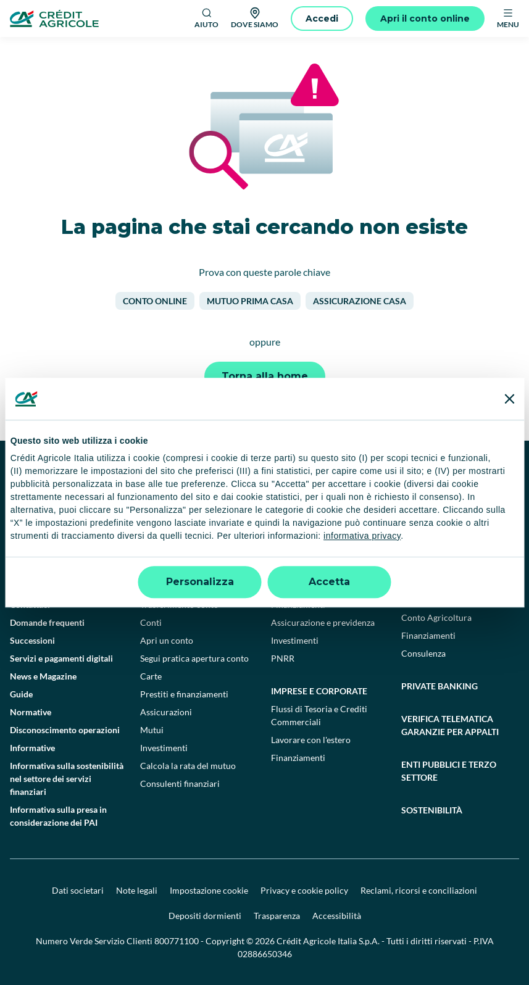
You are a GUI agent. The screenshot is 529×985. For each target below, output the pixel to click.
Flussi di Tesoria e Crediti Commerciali (319, 715)
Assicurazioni (166, 712)
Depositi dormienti (205, 915)
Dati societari (78, 890)
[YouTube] (383, 477)
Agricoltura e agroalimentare (440, 575)
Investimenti (164, 747)
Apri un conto (166, 640)
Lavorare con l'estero (311, 739)
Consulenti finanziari (180, 783)
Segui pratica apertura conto (194, 658)
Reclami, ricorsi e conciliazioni (418, 890)
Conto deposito (169, 586)
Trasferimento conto (179, 604)
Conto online (155, 301)
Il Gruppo (28, 568)
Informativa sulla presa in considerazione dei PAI (58, 816)
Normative (30, 712)
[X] (464, 477)
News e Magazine (43, 676)
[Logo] (54, 18)
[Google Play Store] (47, 514)
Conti (151, 622)
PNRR (282, 658)
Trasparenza (277, 915)
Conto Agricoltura (436, 617)
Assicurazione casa (359, 301)
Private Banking (439, 686)
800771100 (176, 941)
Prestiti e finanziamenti (184, 694)
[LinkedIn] (410, 477)
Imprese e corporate (319, 691)
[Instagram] (437, 477)
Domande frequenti (47, 622)
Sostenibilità (431, 810)
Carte (151, 676)
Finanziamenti (298, 604)
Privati (156, 568)
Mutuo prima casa (250, 301)
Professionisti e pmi (317, 568)
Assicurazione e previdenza (323, 622)
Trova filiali (31, 586)
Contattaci (30, 604)
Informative (32, 747)
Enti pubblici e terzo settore (448, 771)
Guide (21, 694)
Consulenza (423, 653)
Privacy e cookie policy (304, 890)
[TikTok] (356, 477)
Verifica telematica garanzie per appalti (450, 725)
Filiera (413, 599)
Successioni (32, 640)
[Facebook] (329, 477)
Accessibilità (336, 915)
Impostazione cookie (209, 890)
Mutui (152, 730)
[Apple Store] (131, 514)
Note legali (136, 890)
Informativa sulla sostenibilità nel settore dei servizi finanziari (66, 778)
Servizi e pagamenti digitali (61, 658)
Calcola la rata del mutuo (188, 765)
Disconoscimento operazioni (65, 730)
